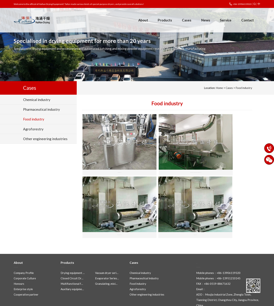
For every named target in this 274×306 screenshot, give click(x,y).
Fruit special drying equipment (111, 214)
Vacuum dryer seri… (106, 255)
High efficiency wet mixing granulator (110, 160)
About (143, 20)
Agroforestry (138, 271)
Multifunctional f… (72, 266)
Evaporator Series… (107, 260)
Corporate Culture (25, 260)
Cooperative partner (26, 276)
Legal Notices (164, 301)
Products (165, 20)
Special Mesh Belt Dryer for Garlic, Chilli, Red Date (224, 160)
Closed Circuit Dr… (72, 260)
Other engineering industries (147, 276)
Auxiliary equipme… (72, 271)
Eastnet (192, 301)
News (205, 20)
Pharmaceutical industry (144, 260)
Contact (247, 20)
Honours (19, 266)
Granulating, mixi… (106, 266)
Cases (186, 20)
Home (219, 87)
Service (225, 20)
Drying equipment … (73, 255)
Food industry (244, 87)
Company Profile (24, 255)
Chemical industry (140, 255)
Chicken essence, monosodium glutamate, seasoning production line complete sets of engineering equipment (167, 160)
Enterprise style (23, 271)
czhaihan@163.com (217, 271)
